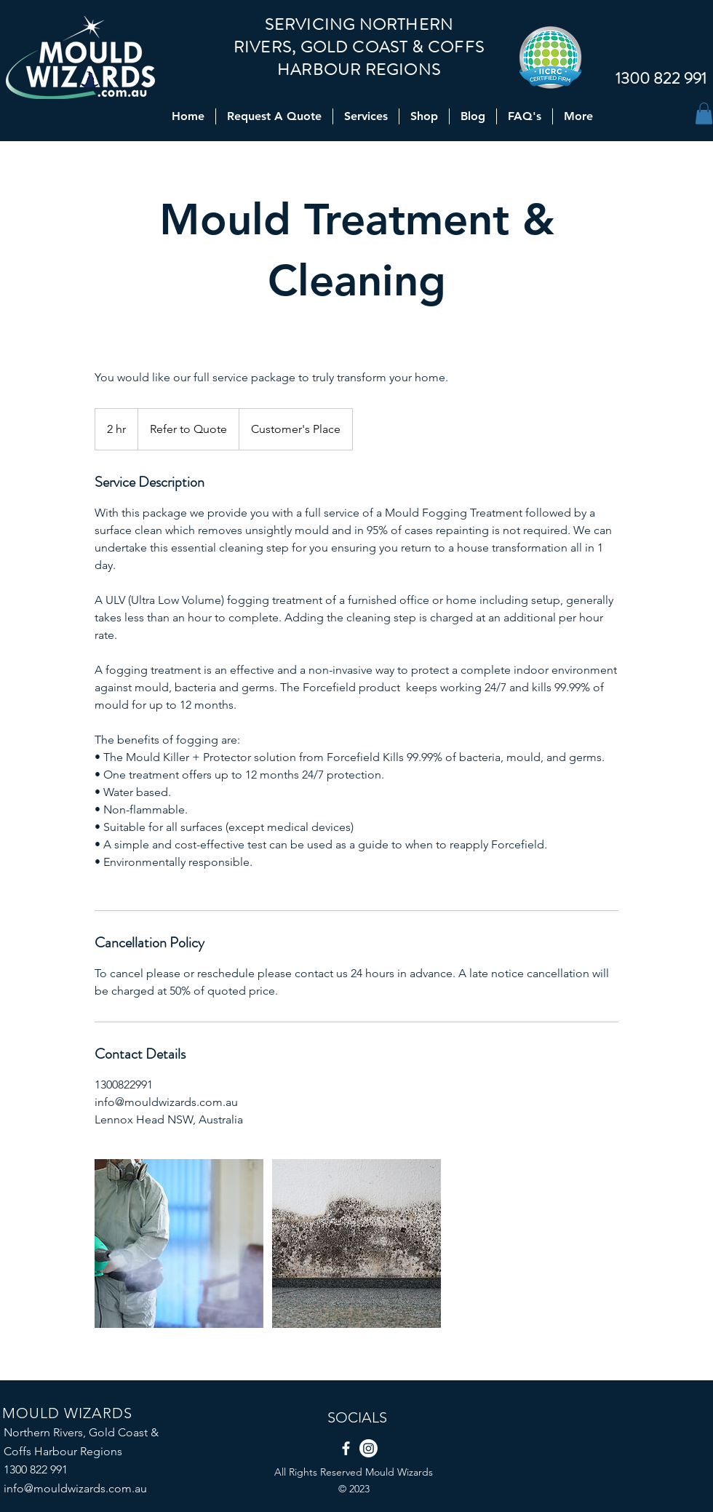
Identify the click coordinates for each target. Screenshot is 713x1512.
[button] (704, 113)
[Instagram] (368, 1448)
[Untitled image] (179, 1243)
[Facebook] (346, 1448)
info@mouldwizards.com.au (75, 1488)
